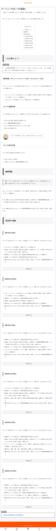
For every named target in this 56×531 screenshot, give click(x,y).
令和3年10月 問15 (29, 43)
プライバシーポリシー (28, 526)
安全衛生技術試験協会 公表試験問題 (13, 515)
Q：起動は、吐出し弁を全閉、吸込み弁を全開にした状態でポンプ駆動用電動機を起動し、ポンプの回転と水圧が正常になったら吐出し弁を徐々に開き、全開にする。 (28, 201)
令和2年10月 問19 (29, 48)
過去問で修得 (27, 34)
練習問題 (26, 32)
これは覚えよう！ (28, 29)
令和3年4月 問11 (29, 46)
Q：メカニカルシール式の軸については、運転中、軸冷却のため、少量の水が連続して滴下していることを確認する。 (28, 193)
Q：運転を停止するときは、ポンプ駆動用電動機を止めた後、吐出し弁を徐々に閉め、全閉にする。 (28, 210)
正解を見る (29, 269)
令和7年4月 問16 (29, 36)
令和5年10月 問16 (29, 39)
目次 (26, 26)
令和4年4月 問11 (29, 41)
